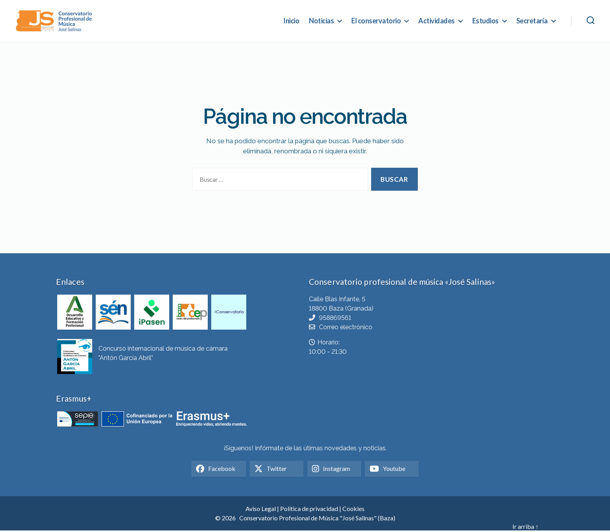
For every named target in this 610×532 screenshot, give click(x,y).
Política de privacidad (309, 510)
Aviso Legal (260, 510)
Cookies (353, 510)
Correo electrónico (345, 328)
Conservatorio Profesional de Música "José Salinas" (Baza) (317, 519)
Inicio (291, 21)
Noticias (321, 21)
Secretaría (532, 21)
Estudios (485, 21)
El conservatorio (376, 21)
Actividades (436, 21)
